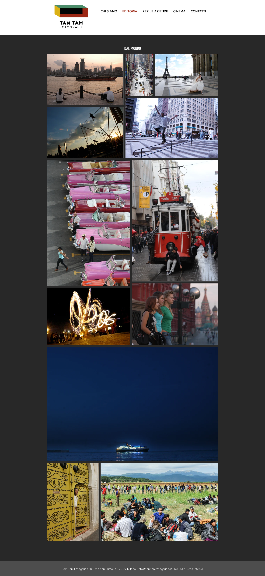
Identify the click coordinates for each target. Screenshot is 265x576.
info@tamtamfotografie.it (155, 569)
